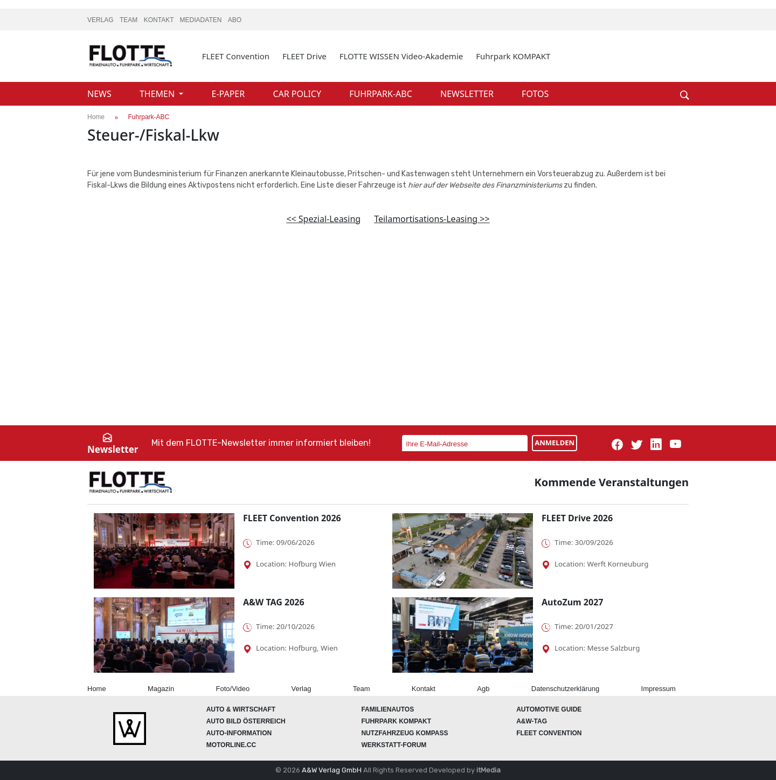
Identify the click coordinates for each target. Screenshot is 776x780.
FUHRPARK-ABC (381, 94)
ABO (234, 20)
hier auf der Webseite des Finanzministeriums (485, 185)
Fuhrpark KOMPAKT (513, 56)
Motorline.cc (231, 745)
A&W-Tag (531, 721)
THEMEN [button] (158, 94)
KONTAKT (160, 20)
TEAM (130, 20)
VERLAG (101, 20)
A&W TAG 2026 (273, 602)
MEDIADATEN (202, 20)
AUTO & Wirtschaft (240, 709)
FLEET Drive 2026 (577, 518)
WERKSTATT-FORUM (393, 745)
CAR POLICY (298, 94)
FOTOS (535, 94)
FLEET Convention (235, 56)
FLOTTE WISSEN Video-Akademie (401, 56)
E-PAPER (229, 94)
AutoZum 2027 (572, 602)
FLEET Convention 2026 (292, 518)
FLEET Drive (304, 56)
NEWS (100, 94)
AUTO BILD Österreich (246, 721)
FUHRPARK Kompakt (396, 721)
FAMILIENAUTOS (387, 709)
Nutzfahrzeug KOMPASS (404, 733)
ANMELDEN (554, 442)
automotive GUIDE (548, 709)
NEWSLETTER (468, 94)
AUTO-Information (239, 733)
